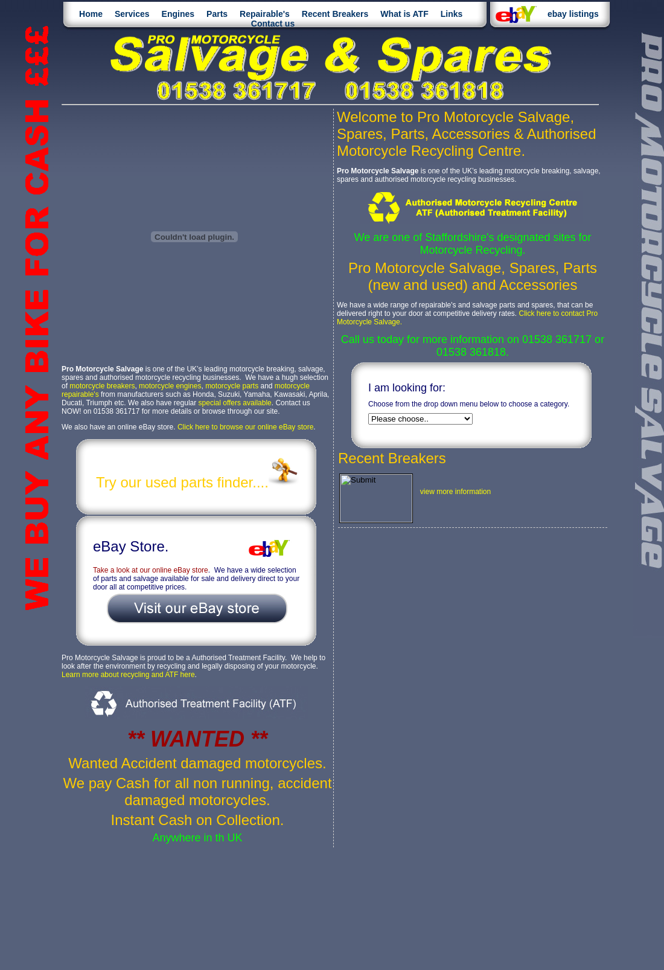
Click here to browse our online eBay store (245, 427)
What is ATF (404, 14)
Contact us (273, 23)
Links (452, 14)
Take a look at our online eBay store (150, 570)
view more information (455, 491)
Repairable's (265, 14)
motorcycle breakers (102, 386)
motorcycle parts (231, 386)
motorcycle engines (170, 386)
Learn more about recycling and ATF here (128, 674)
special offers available (235, 403)
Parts (217, 14)
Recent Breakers (335, 14)
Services (132, 14)
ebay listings (573, 14)
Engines (178, 14)
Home (91, 14)
